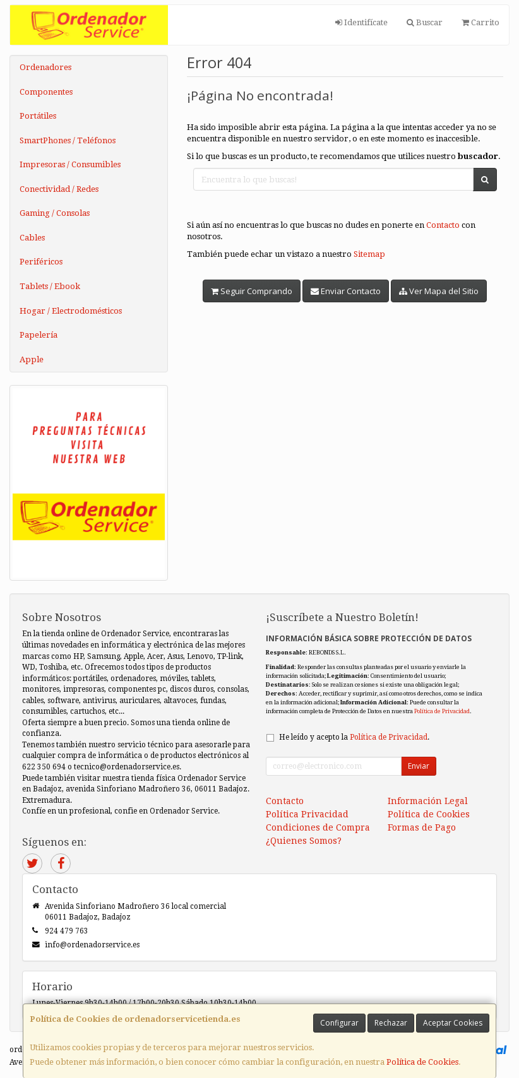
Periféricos (41, 261)
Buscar (425, 22)
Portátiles (38, 116)
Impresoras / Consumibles (70, 164)
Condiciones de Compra (318, 827)
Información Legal (428, 801)
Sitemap (369, 254)
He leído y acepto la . (354, 737)
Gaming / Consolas (55, 213)
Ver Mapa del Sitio (439, 291)
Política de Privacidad (442, 711)
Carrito (480, 22)
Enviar (418, 766)
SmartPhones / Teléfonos (68, 140)
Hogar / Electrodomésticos (71, 311)
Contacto (443, 225)
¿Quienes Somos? (304, 841)
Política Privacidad (307, 814)
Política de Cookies (422, 1062)
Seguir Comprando (251, 291)
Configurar (339, 1022)
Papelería (38, 335)
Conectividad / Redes (59, 189)
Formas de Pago (422, 827)
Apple (32, 359)
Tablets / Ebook (50, 286)
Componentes (46, 92)
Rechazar (390, 1022)
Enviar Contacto (346, 291)
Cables (32, 237)
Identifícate (361, 22)
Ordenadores (45, 67)
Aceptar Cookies (452, 1022)
